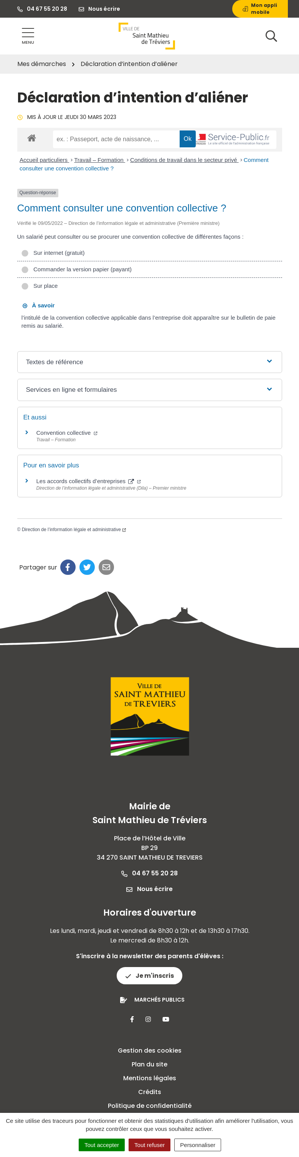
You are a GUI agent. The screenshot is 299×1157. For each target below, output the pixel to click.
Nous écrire (149, 889)
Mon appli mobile (260, 8)
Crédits (149, 1092)
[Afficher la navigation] (28, 36)
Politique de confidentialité (150, 1105)
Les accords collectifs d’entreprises (88, 481)
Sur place (39, 285)
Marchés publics (159, 1000)
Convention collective (67, 432)
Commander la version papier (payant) (76, 269)
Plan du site (149, 1064)
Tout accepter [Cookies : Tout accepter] (101, 1145)
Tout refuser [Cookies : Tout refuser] (149, 1145)
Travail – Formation (99, 160)
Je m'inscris (149, 975)
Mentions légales (149, 1078)
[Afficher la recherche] (271, 36)
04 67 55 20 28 (149, 873)
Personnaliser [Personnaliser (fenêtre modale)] (197, 1145)
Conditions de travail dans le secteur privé (184, 160)
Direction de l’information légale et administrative (74, 529)
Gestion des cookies (150, 1050)
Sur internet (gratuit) (53, 252)
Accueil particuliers (44, 160)
